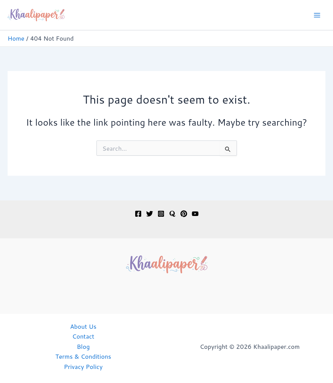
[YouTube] (195, 213)
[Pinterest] (183, 213)
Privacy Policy (83, 366)
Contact (83, 336)
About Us (83, 326)
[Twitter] (149, 213)
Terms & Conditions (83, 356)
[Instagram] (161, 213)
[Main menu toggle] (317, 15)
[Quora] (172, 213)
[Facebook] (138, 213)
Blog (83, 346)
